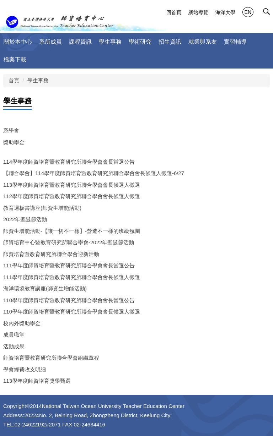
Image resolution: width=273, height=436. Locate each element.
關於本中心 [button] (18, 42)
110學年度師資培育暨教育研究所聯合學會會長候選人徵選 (71, 312)
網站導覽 (198, 12)
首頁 (14, 80)
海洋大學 (225, 12)
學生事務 (38, 80)
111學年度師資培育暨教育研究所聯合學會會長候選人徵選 (71, 277)
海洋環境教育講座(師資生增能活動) (45, 288)
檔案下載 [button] (15, 59)
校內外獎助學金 (22, 323)
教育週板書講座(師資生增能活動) (42, 208)
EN (248, 12)
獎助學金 (14, 142)
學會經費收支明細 (24, 369)
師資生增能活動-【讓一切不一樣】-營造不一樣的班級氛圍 (71, 231)
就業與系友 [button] (202, 42)
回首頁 (173, 12)
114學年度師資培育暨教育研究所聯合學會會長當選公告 (69, 162)
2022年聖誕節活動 (25, 219)
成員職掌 (14, 335)
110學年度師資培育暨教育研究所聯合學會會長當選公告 (69, 300)
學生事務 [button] (110, 42)
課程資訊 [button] (80, 42)
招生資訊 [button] (170, 42)
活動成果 (14, 346)
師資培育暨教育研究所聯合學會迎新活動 (51, 254)
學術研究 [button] (140, 42)
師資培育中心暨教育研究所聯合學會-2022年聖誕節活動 (68, 242)
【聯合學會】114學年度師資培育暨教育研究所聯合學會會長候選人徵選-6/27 (93, 173)
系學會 (11, 130)
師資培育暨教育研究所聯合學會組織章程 (51, 358)
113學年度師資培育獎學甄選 (37, 381)
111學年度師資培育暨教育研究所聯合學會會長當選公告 (69, 265)
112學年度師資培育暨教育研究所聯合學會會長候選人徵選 (71, 196)
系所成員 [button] (50, 42)
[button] (268, 13)
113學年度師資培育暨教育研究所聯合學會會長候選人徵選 (71, 185)
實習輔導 (235, 42)
